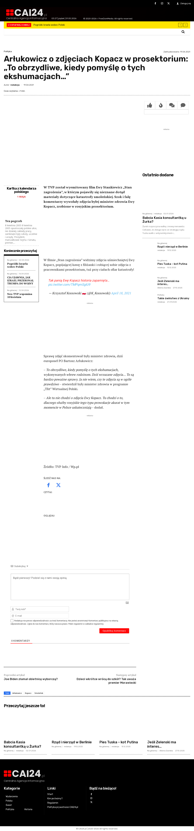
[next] (185, 25)
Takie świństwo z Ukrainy (173, 298)
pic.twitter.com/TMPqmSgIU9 (69, 284)
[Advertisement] (90, 235)
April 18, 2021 (121, 293)
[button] (183, 32)
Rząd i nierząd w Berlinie (172, 246)
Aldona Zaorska (164, 288)
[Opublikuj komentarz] (114, 630)
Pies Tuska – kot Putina (172, 263)
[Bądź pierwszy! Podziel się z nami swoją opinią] (69, 586)
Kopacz (28, 693)
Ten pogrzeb (13, 221)
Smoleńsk (39, 693)
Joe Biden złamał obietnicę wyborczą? (31, 679)
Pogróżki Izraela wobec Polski (49, 24)
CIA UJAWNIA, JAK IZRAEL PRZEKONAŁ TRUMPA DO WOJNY (20, 280)
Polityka (8, 51)
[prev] (180, 25)
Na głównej (12, 260)
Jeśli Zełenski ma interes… (161, 744)
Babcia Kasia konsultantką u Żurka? (22, 744)
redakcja (15, 85)
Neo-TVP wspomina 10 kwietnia (19, 295)
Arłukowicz (17, 693)
